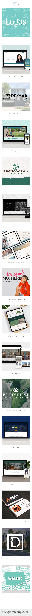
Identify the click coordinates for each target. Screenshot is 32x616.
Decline (22, 613)
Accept (17, 613)
